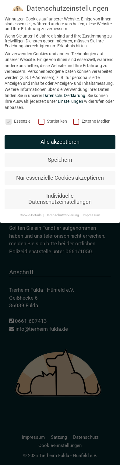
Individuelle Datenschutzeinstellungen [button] (60, 193)
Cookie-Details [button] (31, 210)
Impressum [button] (91, 210)
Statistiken (52, 115)
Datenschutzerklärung (64, 90)
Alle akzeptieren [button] (60, 137)
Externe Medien (92, 115)
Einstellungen (70, 95)
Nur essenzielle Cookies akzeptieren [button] (60, 172)
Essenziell (18, 115)
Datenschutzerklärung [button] (63, 210)
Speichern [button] (60, 154)
